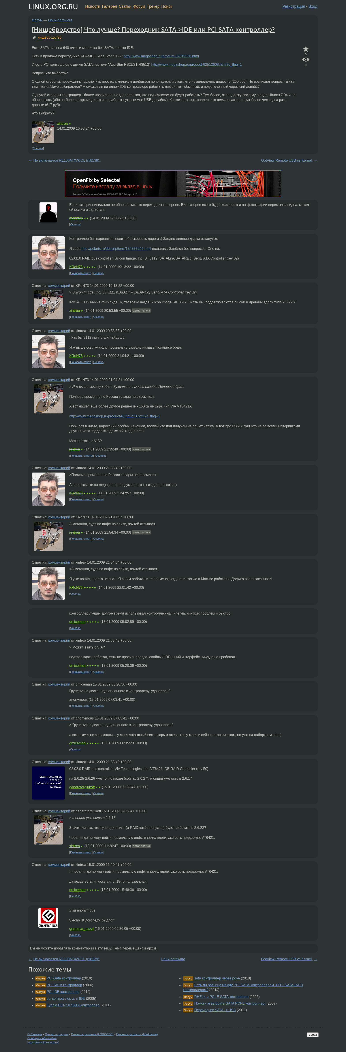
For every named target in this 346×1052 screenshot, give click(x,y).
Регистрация (293, 6)
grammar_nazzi (81, 929)
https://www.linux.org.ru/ (42, 1042)
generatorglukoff (82, 787)
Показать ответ (80, 273)
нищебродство (50, 37)
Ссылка (38, 148)
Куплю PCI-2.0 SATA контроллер (73, 1005)
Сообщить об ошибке (42, 1038)
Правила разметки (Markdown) (137, 1034)
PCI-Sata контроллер (64, 978)
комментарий (59, 286)
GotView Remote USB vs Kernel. (287, 160)
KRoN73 (76, 267)
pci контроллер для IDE (66, 998)
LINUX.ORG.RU (53, 6)
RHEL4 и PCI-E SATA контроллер (221, 997)
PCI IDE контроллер (63, 992)
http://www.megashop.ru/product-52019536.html (161, 56)
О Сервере (34, 1034)
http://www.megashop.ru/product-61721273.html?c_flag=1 (114, 416)
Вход (312, 6)
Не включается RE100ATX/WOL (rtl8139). (66, 160)
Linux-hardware (60, 20)
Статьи (125, 6)
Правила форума (57, 1034)
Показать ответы (81, 455)
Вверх (313, 1034)
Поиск (166, 6)
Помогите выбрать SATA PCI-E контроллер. (229, 1003)
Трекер (153, 6)
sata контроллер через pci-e (217, 978)
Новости (92, 6)
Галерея (109, 6)
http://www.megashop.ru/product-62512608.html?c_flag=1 (196, 64)
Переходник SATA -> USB (215, 1010)
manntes (76, 218)
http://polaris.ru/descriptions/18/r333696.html (116, 248)
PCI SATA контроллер (64, 985)
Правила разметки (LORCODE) (92, 1034)
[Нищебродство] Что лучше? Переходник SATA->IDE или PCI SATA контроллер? (153, 29)
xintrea (62, 123)
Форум (139, 6)
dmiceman (77, 622)
